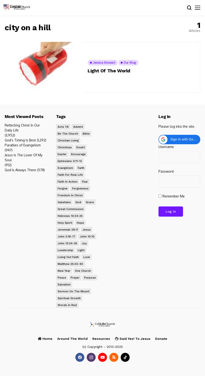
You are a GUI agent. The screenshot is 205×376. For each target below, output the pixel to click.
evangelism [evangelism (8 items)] (65, 168)
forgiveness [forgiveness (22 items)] (80, 188)
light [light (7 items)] (81, 250)
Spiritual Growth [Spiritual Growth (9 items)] (69, 298)
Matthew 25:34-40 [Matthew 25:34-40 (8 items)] (70, 264)
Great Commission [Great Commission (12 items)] (71, 209)
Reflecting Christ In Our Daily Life (22, 127)
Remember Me (171, 196)
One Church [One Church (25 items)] (83, 270)
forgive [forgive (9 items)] (63, 188)
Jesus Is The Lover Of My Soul (24, 157)
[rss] (113, 357)
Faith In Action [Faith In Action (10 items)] (67, 181)
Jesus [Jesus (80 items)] (86, 229)
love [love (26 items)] (86, 257)
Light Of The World (109, 71)
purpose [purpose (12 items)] (90, 277)
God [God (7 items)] (78, 202)
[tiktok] (125, 357)
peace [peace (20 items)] (62, 277)
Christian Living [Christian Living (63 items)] (68, 140)
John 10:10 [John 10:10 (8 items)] (87, 236)
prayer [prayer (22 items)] (75, 277)
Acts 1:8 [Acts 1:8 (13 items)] (63, 126)
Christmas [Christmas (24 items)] (65, 147)
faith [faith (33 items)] (81, 168)
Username (166, 147)
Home (45, 339)
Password (166, 171)
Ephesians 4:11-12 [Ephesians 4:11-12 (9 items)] (70, 161)
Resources (101, 339)
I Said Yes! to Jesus (132, 339)
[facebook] (79, 357)
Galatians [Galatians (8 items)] (64, 202)
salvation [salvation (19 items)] (64, 284)
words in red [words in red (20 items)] (67, 305)
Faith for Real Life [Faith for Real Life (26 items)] (70, 174)
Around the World (72, 339)
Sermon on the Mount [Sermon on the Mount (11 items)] (73, 291)
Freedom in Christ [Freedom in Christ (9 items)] (70, 195)
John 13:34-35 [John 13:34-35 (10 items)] (67, 243)
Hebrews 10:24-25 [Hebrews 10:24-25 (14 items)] (70, 216)
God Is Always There (20, 170)
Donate (161, 339)
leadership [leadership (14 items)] (65, 250)
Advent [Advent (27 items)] (78, 126)
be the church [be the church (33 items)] (68, 133)
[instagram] (91, 357)
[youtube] (102, 357)
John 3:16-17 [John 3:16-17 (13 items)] (66, 236)
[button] (179, 139)
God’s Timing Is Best (20, 140)
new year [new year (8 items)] (64, 270)
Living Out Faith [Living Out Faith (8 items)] (68, 257)
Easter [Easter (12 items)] (62, 154)
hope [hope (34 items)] (80, 222)
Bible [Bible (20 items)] (86, 133)
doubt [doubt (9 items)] (80, 147)
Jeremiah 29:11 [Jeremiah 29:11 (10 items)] (68, 229)
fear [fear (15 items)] (85, 181)
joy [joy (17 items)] (84, 243)
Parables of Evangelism (23, 145)
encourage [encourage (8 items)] (78, 154)
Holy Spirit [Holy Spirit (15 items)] (65, 222)
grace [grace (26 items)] (90, 202)
